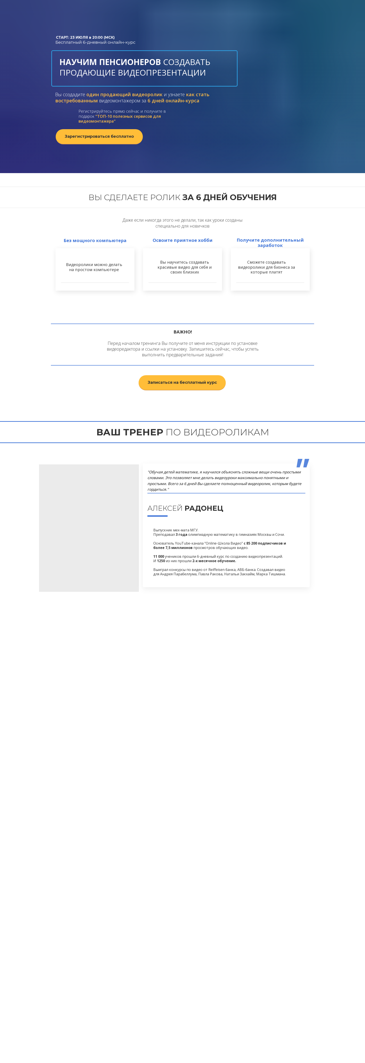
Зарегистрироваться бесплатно (99, 136)
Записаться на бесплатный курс (182, 382)
